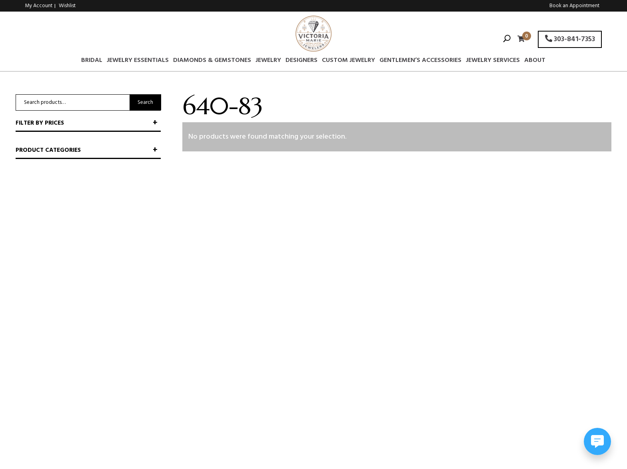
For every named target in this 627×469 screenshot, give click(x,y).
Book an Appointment (574, 6)
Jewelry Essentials (138, 62)
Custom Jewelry (348, 62)
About (534, 62)
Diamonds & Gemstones (212, 62)
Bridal (91, 62)
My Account (38, 6)
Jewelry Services (493, 62)
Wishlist (67, 6)
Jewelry (268, 62)
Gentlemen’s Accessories (420, 62)
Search (145, 102)
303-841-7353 (570, 39)
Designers (301, 62)
